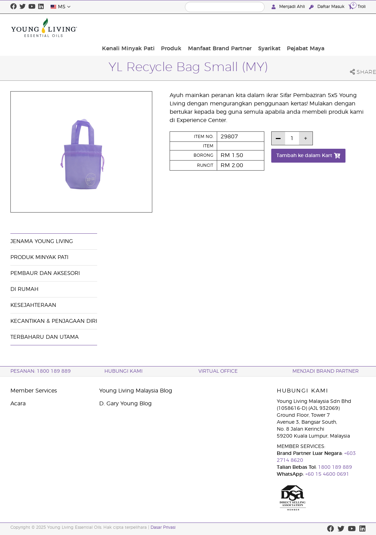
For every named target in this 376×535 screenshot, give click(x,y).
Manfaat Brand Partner (263, 27)
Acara (18, 403)
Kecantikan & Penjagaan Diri (53, 321)
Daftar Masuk (327, 7)
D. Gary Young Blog (125, 403)
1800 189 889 (334, 467)
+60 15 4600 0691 (327, 474)
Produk (217, 27)
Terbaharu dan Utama (44, 337)
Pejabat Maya (345, 27)
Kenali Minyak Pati (176, 27)
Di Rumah (24, 289)
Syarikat (310, 27)
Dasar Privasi (163, 527)
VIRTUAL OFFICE (218, 371)
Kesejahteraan (33, 305)
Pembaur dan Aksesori (45, 273)
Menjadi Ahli (289, 7)
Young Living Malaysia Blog (135, 391)
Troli (357, 6)
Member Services (33, 391)
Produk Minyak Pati (39, 257)
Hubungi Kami (123, 371)
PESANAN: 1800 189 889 (40, 371)
